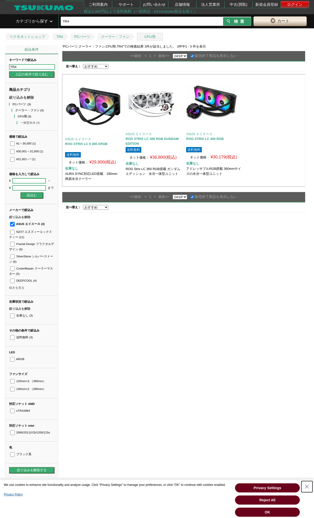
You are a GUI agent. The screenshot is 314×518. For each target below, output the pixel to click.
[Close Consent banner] (306, 486)
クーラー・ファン (115, 37)
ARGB (17, 359)
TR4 (59, 37)
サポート (126, 4)
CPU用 (149, 37)
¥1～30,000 (23, 143)
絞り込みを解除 (21, 97)
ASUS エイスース (27, 223)
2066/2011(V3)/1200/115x (30, 432)
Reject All (267, 500)
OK (267, 512)
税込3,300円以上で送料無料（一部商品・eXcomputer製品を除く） (140, 11)
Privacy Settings (267, 488)
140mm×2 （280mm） (28, 388)
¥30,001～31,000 (26, 151)
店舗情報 (182, 4)
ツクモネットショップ (27, 37)
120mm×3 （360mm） (28, 381)
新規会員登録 (266, 4)
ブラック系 (20, 454)
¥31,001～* (22, 159)
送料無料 (21, 337)
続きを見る (16, 287)
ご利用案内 (98, 4)
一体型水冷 (30, 122)
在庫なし (21, 315)
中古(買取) (238, 4)
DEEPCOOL (23, 280)
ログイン (294, 4)
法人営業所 (210, 4)
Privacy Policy (13, 494)
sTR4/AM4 (20, 410)
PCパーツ (82, 37)
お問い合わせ (154, 4)
